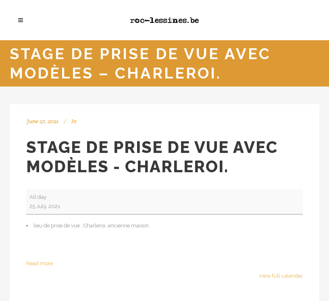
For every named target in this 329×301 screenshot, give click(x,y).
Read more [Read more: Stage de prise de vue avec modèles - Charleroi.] (39, 263)
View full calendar (281, 276)
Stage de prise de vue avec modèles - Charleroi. (152, 157)
